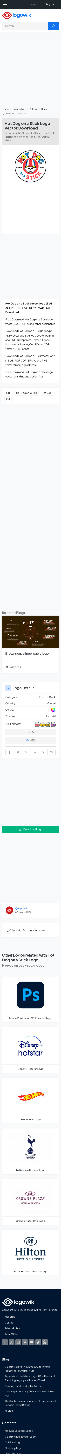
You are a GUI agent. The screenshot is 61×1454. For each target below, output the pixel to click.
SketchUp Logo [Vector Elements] (13, 1448)
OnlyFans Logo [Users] (13, 1442)
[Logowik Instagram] (18, 1342)
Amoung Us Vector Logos (19, 1430)
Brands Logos (20, 108)
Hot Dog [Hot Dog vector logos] (47, 392)
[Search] (25, 26)
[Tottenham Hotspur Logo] (30, 1151)
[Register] (50, 4)
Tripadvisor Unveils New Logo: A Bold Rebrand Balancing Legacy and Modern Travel (30, 1378)
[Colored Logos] (53, 709)
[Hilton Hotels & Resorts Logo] (30, 1253)
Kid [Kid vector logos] (8, 399)
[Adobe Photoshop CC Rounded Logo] (30, 999)
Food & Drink (39, 108)
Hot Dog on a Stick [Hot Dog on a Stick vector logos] (26, 392)
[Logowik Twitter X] (11, 1342)
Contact (9, 1322)
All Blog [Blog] (9, 1410)
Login (34, 4)
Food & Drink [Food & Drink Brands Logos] (47, 697)
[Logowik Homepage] (16, 15)
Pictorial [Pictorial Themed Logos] (51, 716)
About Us (10, 1316)
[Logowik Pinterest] (25, 1342)
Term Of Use (12, 1334)
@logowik (21, 908)
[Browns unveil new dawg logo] (30, 644)
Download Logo (30, 829)
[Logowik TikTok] (38, 1342)
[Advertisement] (30, 72)
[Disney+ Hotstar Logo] (30, 1050)
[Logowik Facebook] (5, 1342)
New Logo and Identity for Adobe (23, 1385)
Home (5, 108)
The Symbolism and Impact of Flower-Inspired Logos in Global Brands (30, 1402)
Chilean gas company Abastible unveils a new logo (29, 1393)
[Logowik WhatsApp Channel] (45, 1342)
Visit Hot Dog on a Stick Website (29, 930)
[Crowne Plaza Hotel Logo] (30, 1202)
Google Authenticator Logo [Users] (20, 1436)
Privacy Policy (12, 1328)
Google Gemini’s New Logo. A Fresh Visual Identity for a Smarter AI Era (27, 1368)
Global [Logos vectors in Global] (51, 703)
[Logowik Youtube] (31, 1342)
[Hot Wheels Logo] (30, 1101)
